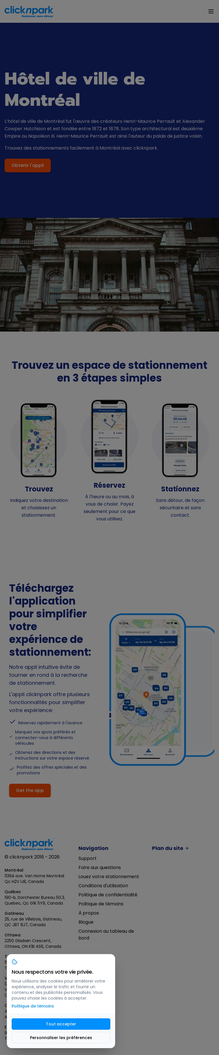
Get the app (30, 790)
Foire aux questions (99, 867)
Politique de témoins (100, 904)
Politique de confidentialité (107, 894)
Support (87, 858)
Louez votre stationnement (108, 876)
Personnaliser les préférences (61, 1037)
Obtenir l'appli (27, 165)
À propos (88, 913)
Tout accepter (61, 1024)
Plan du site (170, 848)
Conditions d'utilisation (103, 885)
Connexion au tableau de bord (106, 934)
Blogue (86, 922)
